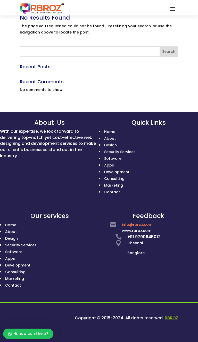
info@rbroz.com (137, 224)
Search (168, 51)
